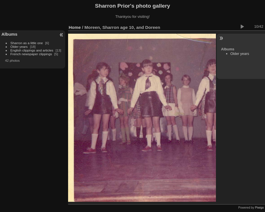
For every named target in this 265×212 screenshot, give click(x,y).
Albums (9, 34)
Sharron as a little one (26, 43)
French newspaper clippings (31, 54)
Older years (19, 46)
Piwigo (259, 207)
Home (75, 27)
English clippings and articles (31, 50)
